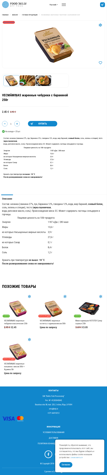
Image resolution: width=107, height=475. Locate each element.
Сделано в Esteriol (53, 471)
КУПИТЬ (39, 123)
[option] (53, 44)
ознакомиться (76, 457)
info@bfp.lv (53, 409)
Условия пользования (53, 432)
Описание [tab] (7, 198)
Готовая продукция (30, 15)
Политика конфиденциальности (53, 443)
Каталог (15, 15)
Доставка (53, 438)
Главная (5, 15)
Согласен (66, 465)
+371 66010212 (53, 413)
